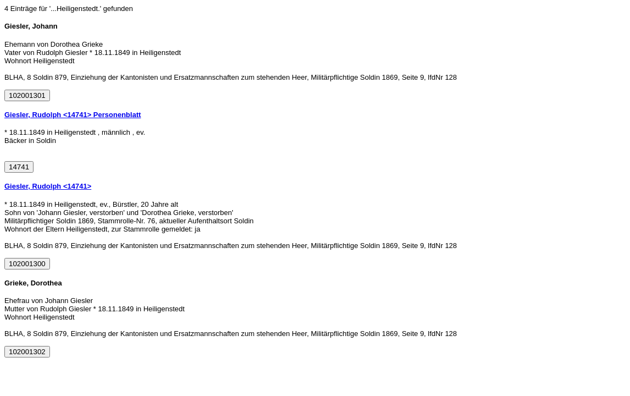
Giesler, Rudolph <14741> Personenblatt (72, 115)
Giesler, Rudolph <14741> (47, 186)
